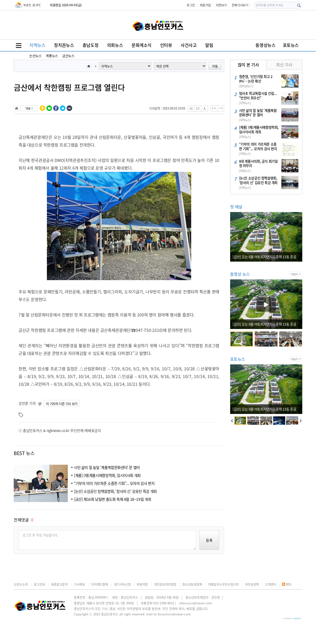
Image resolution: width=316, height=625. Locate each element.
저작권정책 (252, 584)
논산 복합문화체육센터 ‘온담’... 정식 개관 (261, 324)
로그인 (191, 5)
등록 (209, 540)
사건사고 (188, 45)
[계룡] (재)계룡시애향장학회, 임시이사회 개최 (107, 475)
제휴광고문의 (59, 584)
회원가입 (205, 5)
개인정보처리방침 (165, 584)
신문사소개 (21, 584)
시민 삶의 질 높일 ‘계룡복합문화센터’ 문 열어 (107, 467)
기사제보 (79, 584)
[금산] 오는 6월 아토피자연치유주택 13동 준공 (264, 256)
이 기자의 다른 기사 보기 (61, 403)
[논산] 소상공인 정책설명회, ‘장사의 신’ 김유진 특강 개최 (115, 491)
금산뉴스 (68, 55)
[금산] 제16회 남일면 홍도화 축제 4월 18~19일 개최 (112, 499)
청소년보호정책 (192, 584)
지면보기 (221, 5)
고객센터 (270, 584)
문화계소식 (142, 45)
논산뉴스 (35, 55)
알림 (209, 45)
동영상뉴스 (265, 45)
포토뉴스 (291, 45)
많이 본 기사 (248, 65)
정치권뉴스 (64, 45)
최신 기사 (284, 65)
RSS (286, 584)
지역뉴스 (37, 45)
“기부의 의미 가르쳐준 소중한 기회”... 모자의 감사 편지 (114, 483)
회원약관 (142, 584)
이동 (215, 66)
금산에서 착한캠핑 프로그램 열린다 (69, 87)
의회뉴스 (115, 45)
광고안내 (39, 584)
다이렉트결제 (99, 584)
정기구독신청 (122, 584)
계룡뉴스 (52, 55)
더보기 (294, 274)
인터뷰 (166, 45)
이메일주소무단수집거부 (223, 584)
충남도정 (90, 45)
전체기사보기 (240, 5)
